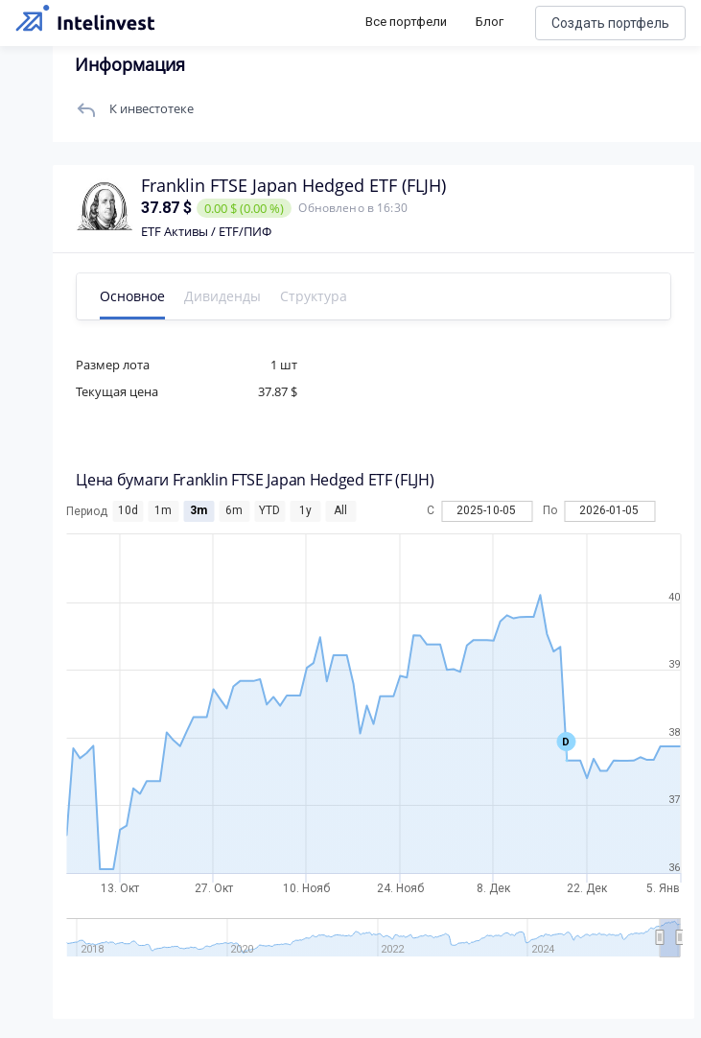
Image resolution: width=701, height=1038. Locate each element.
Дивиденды (227, 296)
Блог (489, 21)
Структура (318, 296)
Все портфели (406, 21)
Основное (137, 296)
